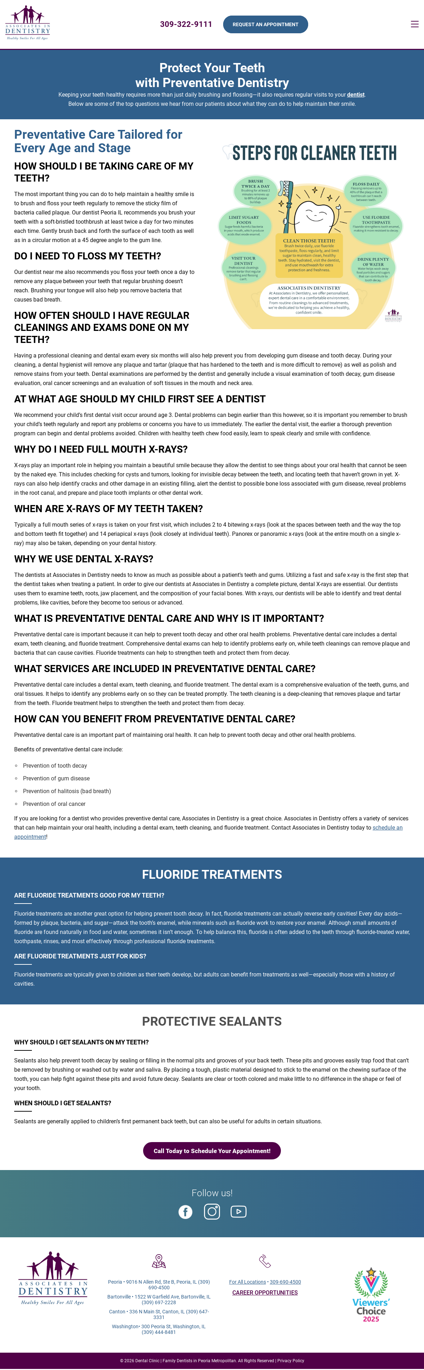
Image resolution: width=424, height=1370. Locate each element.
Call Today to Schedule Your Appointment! (212, 1151)
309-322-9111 (186, 24)
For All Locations (247, 1283)
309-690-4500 (285, 1283)
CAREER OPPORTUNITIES (265, 1293)
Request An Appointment (266, 25)
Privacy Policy (290, 1361)
